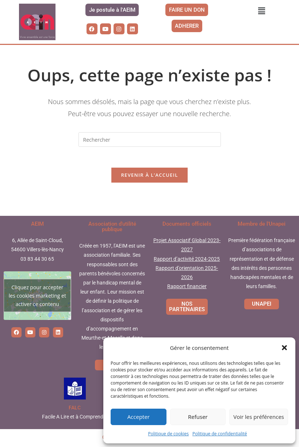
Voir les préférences (258, 416)
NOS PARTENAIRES (187, 308)
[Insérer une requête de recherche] (149, 139)
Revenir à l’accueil (149, 176)
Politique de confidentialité (219, 434)
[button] (284, 347)
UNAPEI (261, 305)
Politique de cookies (168, 434)
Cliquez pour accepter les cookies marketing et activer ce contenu (37, 297)
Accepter (138, 416)
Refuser (198, 416)
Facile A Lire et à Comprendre (75, 418)
